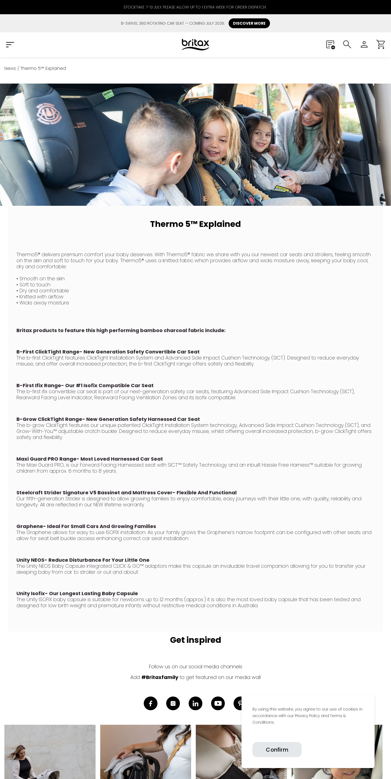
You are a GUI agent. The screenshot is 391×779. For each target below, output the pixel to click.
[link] (150, 703)
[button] (381, 44)
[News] (10, 68)
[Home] (195, 45)
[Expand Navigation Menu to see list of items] (10, 44)
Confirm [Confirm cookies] (277, 750)
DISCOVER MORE (249, 23)
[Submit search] (347, 44)
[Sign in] (364, 44)
